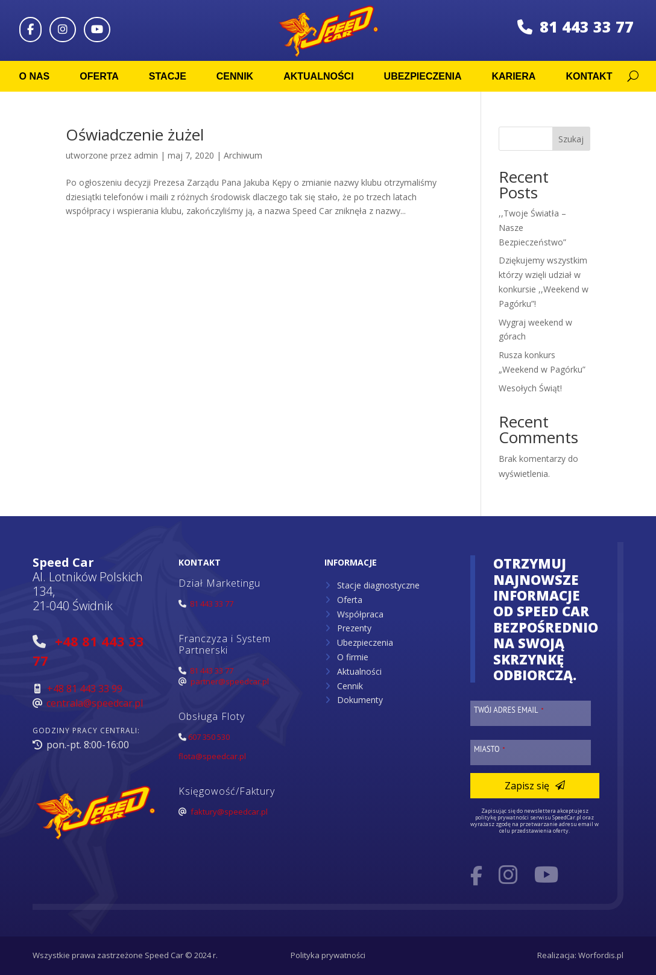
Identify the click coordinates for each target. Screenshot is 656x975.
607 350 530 (209, 736)
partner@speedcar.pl (230, 681)
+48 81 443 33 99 (84, 688)
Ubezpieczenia (423, 76)
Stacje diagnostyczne (378, 585)
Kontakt (589, 76)
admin (146, 155)
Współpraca (360, 614)
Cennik (234, 76)
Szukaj (571, 139)
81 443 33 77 (575, 26)
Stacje (167, 76)
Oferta (99, 76)
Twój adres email (509, 710)
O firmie (352, 657)
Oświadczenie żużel (135, 134)
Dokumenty (360, 699)
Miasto (489, 749)
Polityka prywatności (328, 955)
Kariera (513, 76)
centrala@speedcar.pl (94, 703)
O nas (34, 76)
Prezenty (354, 628)
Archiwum (243, 155)
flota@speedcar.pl (212, 756)
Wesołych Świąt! (530, 388)
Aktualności (318, 76)
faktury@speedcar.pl (229, 811)
